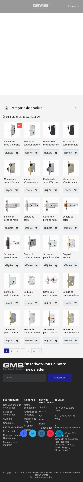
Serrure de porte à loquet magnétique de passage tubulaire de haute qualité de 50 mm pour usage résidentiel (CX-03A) (12, 256)
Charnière (8, 422)
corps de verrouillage (9, 413)
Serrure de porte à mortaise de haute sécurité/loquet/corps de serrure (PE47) (32, 256)
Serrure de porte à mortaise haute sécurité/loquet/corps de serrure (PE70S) (12, 294)
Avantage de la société (30, 413)
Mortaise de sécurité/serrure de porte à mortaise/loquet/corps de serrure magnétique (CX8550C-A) (71, 143)
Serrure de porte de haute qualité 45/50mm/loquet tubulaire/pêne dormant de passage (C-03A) (12, 218)
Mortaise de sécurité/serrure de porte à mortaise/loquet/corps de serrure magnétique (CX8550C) (32, 181)
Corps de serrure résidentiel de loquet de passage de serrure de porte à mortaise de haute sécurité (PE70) (71, 256)
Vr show (28, 425)
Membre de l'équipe (30, 420)
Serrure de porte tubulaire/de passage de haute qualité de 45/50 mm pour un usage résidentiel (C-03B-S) (71, 218)
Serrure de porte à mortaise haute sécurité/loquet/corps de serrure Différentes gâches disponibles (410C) (71, 294)
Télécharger (45, 427)
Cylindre (7, 418)
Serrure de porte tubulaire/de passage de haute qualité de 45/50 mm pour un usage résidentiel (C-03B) (32, 218)
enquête (8, 152)
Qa (40, 415)
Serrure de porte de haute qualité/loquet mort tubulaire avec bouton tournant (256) (50, 294)
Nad (41, 419)
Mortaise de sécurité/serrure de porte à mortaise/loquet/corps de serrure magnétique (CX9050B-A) (51, 143)
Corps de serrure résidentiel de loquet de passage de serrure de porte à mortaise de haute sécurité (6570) (32, 294)
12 (33, 351)
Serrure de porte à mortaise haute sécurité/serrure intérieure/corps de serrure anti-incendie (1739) (12, 143)
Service (43, 407)
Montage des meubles (10, 443)
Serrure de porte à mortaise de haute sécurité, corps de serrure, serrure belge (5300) (32, 143)
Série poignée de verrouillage (12, 406)
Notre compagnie (30, 406)
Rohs (42, 423)
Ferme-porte (9, 431)
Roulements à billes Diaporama (13, 436)
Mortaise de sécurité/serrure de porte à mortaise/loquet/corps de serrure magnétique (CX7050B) (71, 181)
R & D (42, 411)
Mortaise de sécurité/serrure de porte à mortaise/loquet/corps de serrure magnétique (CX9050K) (51, 181)
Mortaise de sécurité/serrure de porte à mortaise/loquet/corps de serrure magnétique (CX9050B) (12, 181)
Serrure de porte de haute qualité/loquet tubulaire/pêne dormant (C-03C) (50, 218)
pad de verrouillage (13, 427)
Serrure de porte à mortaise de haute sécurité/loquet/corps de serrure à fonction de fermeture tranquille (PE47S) (51, 256)
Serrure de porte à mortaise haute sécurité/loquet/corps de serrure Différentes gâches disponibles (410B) (71, 331)
